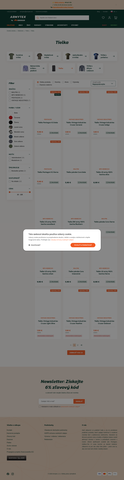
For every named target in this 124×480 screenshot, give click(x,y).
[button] (34, 245)
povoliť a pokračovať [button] (83, 245)
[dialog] (62, 240)
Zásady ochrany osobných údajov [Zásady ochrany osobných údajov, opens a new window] (62, 240)
